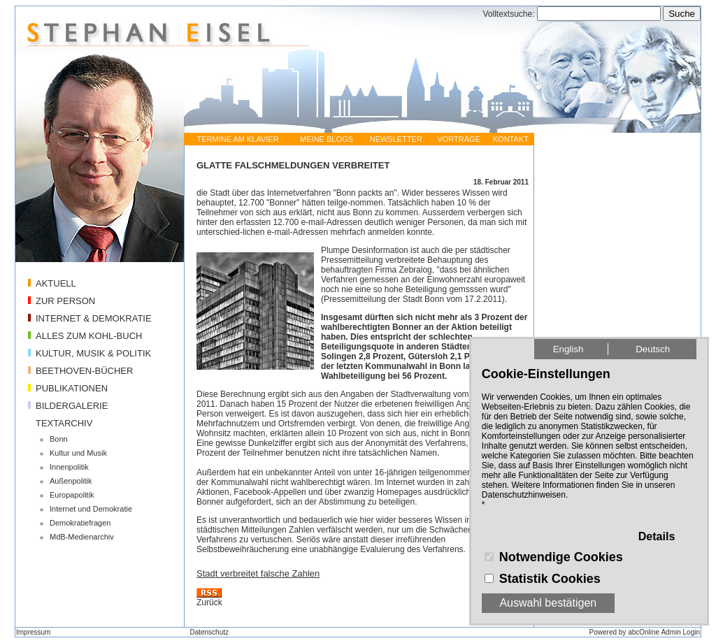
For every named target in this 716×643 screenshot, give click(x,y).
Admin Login (680, 632)
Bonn (59, 439)
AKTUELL (56, 283)
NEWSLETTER (396, 139)
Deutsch (653, 349)
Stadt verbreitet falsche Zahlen (258, 573)
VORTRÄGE (458, 139)
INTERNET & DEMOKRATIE (94, 318)
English (568, 349)
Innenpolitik (69, 467)
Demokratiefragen (80, 523)
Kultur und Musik (78, 453)
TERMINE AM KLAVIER (237, 139)
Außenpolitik (71, 481)
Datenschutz (209, 632)
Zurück (209, 602)
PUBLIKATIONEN (72, 388)
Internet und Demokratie (91, 509)
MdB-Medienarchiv (82, 537)
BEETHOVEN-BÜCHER (84, 371)
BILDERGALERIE (72, 405)
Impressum (33, 632)
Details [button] (656, 536)
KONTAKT (511, 139)
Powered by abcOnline (624, 632)
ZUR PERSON (65, 301)
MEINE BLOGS (326, 139)
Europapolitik (72, 495)
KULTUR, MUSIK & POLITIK (93, 353)
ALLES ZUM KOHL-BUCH (89, 336)
